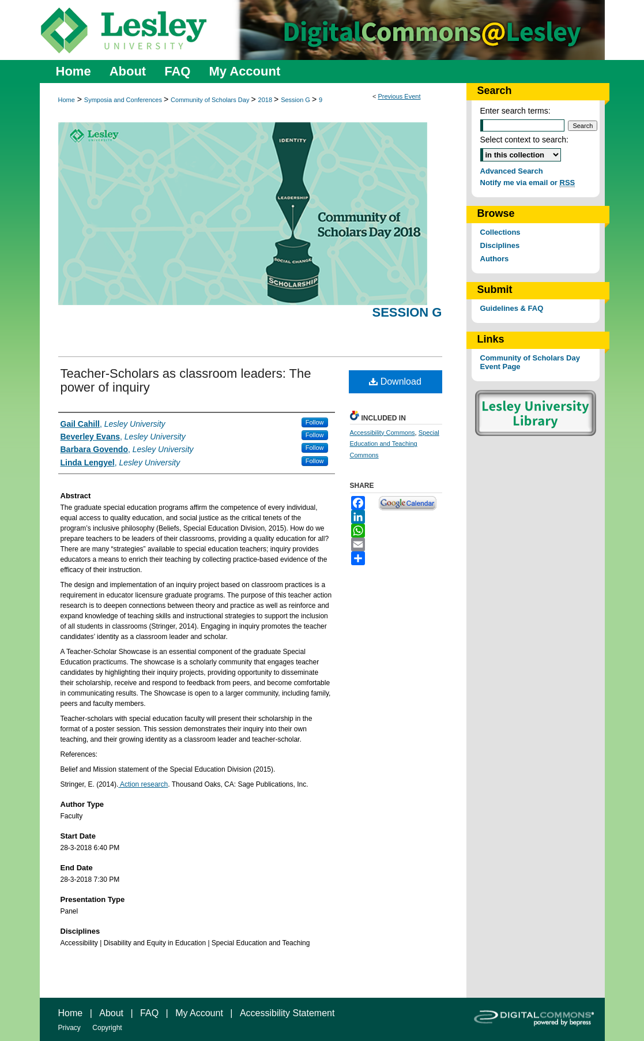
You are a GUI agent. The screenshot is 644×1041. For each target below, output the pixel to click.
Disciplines (500, 245)
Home (66, 99)
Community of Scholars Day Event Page (530, 362)
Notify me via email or (527, 182)
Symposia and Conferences (124, 99)
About (111, 1013)
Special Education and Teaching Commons (394, 444)
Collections (500, 232)
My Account (199, 1013)
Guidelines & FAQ (512, 308)
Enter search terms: (515, 110)
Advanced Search (511, 171)
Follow (315, 422)
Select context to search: (524, 139)
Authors (494, 258)
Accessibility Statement (287, 1013)
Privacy (69, 1028)
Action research (143, 784)
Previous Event (399, 96)
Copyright (107, 1028)
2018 (266, 99)
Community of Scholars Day (211, 99)
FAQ (149, 1013)
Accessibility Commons (382, 432)
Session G (296, 99)
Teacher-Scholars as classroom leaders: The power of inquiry (186, 380)
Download (395, 381)
